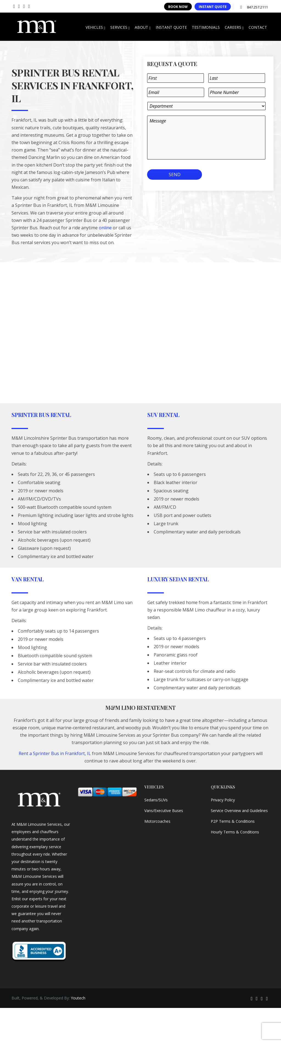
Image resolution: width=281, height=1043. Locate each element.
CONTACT (258, 27)
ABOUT (143, 27)
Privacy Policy (223, 799)
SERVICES (120, 27)
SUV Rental (163, 414)
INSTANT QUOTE (213, 6)
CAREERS (234, 27)
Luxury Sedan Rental (178, 579)
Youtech (78, 998)
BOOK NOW (178, 6)
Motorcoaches (157, 821)
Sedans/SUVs (156, 799)
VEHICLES (95, 27)
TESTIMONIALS (206, 27)
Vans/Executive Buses (163, 810)
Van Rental (28, 579)
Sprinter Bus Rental (41, 414)
